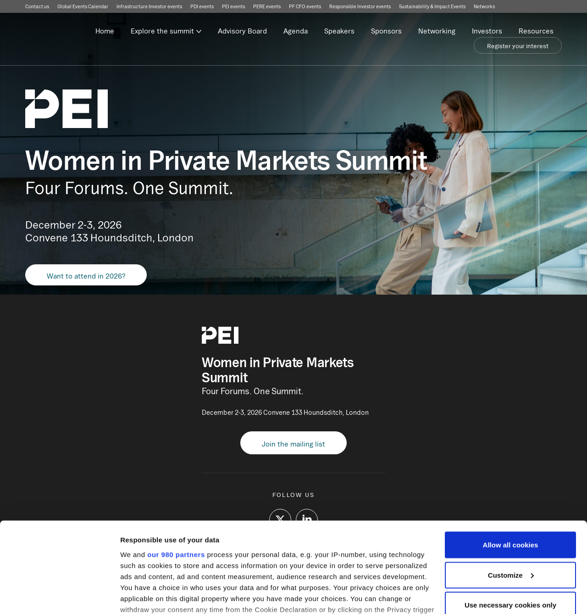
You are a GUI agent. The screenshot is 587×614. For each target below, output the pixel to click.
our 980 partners (176, 494)
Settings (134, 596)
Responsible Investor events (360, 6)
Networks (484, 6)
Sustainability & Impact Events (432, 6)
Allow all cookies (510, 485)
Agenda (295, 31)
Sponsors (386, 31)
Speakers (339, 31)
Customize (511, 515)
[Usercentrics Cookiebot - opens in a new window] (59, 596)
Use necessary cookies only (510, 545)
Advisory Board (242, 31)
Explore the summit (162, 31)
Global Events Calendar (82, 6)
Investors (487, 31)
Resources (536, 31)
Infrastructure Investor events (149, 6)
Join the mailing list (293, 444)
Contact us (37, 6)
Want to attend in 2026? (86, 276)
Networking (436, 31)
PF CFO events (305, 6)
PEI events (233, 6)
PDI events (202, 6)
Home (104, 31)
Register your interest (517, 46)
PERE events (267, 6)
